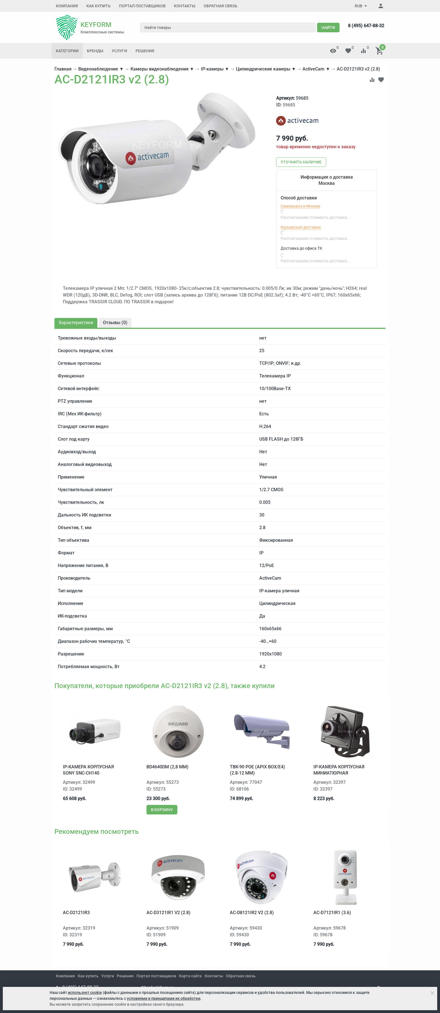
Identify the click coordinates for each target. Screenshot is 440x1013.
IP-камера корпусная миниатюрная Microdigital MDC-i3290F (341, 773)
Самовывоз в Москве (300, 206)
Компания (67, 6)
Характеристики (76, 322)
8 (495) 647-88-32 (366, 25)
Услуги (119, 51)
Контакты (184, 6)
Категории (67, 51)
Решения (145, 51)
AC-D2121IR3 (76, 912)
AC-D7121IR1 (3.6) (332, 912)
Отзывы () (115, 322)
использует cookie (85, 992)
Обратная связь (220, 6)
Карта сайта (190, 976)
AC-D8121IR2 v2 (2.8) (252, 912)
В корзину (162, 809)
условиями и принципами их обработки (163, 998)
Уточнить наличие (301, 162)
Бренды (95, 51)
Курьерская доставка (301, 227)
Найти (328, 27)
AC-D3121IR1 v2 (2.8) (168, 912)
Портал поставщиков (142, 6)
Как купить (98, 6)
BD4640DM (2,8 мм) (167, 767)
